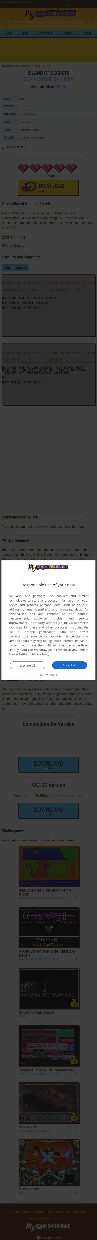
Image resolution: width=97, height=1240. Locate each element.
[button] (48, 674)
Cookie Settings (19, 654)
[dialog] (48, 620)
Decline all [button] (27, 665)
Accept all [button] (70, 665)
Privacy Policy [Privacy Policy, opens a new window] (40, 654)
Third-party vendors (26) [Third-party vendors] (46, 623)
